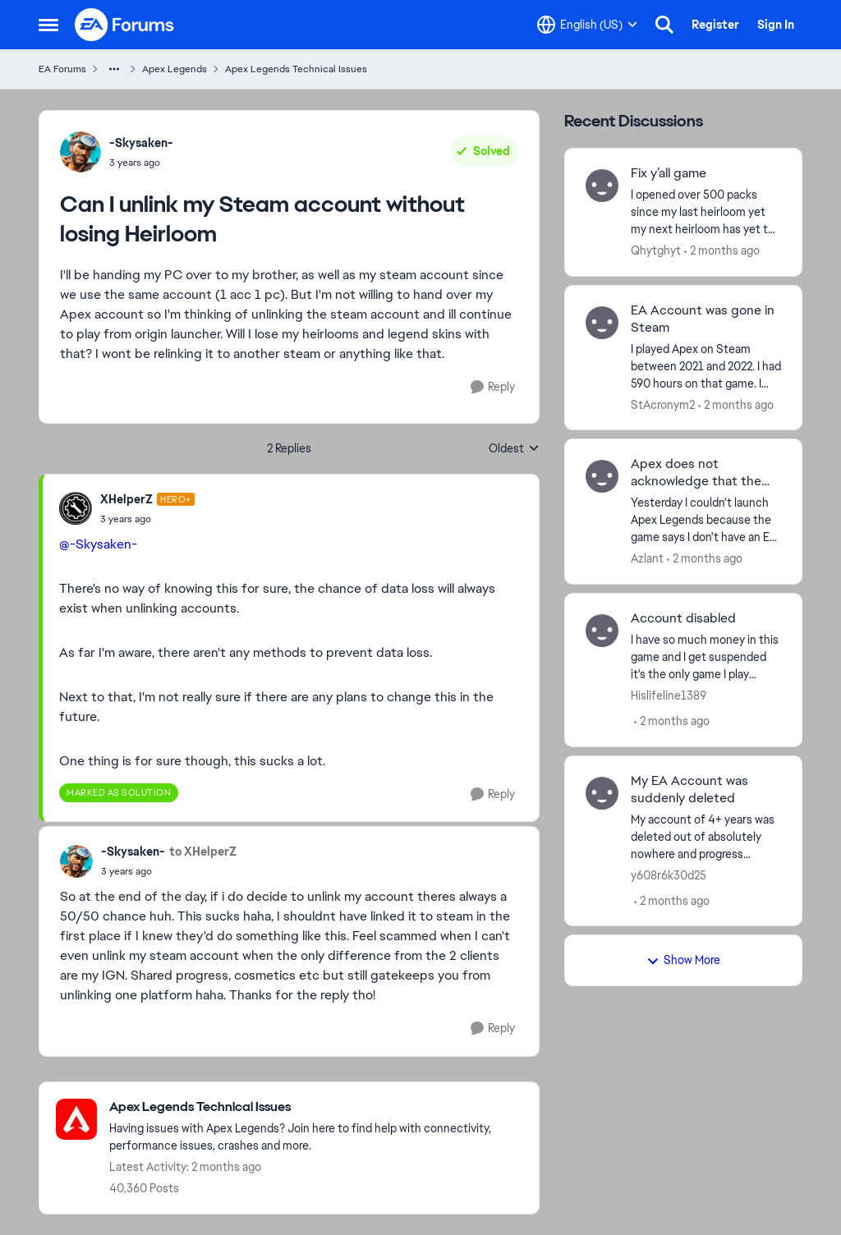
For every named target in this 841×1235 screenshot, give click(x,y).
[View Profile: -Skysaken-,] (80, 151)
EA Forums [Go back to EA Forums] (62, 69)
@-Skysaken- (98, 544)
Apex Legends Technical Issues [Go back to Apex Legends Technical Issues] (296, 69)
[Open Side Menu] (48, 24)
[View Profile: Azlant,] (602, 476)
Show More (683, 960)
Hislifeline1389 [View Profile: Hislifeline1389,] (668, 695)
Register (715, 24)
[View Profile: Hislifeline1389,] (602, 630)
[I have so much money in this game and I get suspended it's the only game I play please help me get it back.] (706, 657)
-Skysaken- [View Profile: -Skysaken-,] (141, 142)
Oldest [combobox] (514, 449)
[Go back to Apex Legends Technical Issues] (315, 1107)
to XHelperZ (203, 851)
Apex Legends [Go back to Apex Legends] (174, 69)
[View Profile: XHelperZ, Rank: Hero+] (75, 508)
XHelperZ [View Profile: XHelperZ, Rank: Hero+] (126, 499)
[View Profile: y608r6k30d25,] (602, 793)
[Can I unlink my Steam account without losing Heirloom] (147, 519)
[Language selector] (587, 24)
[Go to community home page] (125, 24)
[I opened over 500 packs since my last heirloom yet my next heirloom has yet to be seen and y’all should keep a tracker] (706, 212)
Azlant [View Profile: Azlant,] (647, 558)
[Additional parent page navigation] (114, 68)
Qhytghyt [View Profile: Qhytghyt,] (656, 250)
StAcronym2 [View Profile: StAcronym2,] (663, 404)
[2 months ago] (722, 250)
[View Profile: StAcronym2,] (602, 322)
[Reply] (492, 387)
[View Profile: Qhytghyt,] (602, 185)
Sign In (775, 24)
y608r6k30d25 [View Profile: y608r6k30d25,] (668, 874)
